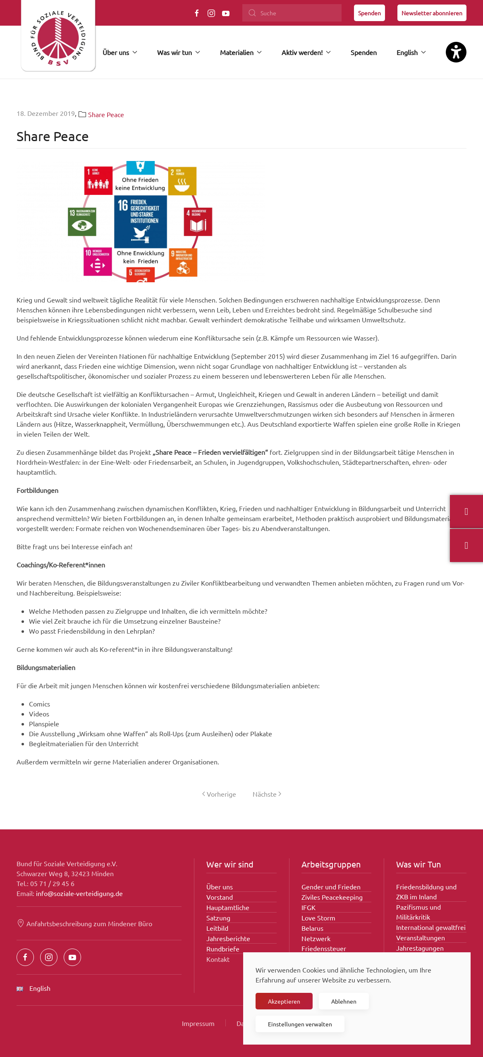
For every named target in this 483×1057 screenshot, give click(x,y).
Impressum (198, 1023)
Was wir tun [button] (178, 52)
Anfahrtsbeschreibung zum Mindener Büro (84, 923)
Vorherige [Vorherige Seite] (219, 794)
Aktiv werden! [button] (306, 52)
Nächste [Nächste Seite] (267, 794)
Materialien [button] (241, 52)
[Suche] (292, 13)
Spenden (369, 13)
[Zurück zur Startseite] (58, 39)
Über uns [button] (120, 52)
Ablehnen (343, 1001)
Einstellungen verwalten (300, 1024)
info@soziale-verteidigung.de (79, 893)
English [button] (411, 52)
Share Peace (106, 114)
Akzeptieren (284, 1001)
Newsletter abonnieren (432, 13)
